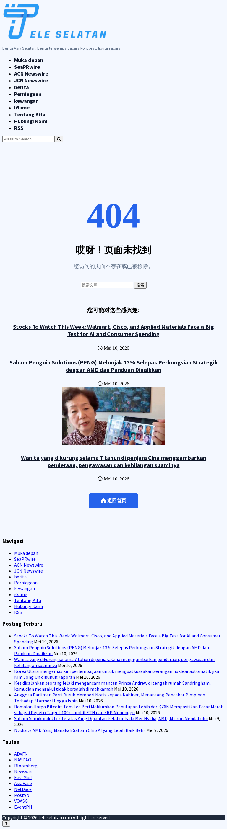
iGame (22, 107)
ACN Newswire (31, 73)
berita (21, 87)
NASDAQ (22, 760)
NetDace (23, 789)
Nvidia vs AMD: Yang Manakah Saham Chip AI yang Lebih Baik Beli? (79, 730)
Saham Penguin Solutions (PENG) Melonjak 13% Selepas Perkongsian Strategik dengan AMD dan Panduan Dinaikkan (113, 366)
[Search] (59, 139)
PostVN (22, 795)
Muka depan (28, 60)
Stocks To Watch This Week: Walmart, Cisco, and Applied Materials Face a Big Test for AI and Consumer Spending (113, 330)
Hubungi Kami (30, 121)
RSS (18, 128)
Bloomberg (26, 765)
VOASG (21, 801)
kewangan (26, 100)
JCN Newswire (31, 80)
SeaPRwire (27, 66)
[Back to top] (6, 823)
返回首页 (113, 500)
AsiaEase (23, 783)
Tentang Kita (30, 114)
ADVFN (21, 754)
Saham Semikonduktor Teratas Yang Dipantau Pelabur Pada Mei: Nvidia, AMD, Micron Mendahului (111, 718)
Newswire (24, 771)
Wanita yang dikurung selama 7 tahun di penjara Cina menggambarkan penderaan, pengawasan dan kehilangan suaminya (113, 461)
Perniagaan (27, 94)
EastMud (23, 777)
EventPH (23, 807)
